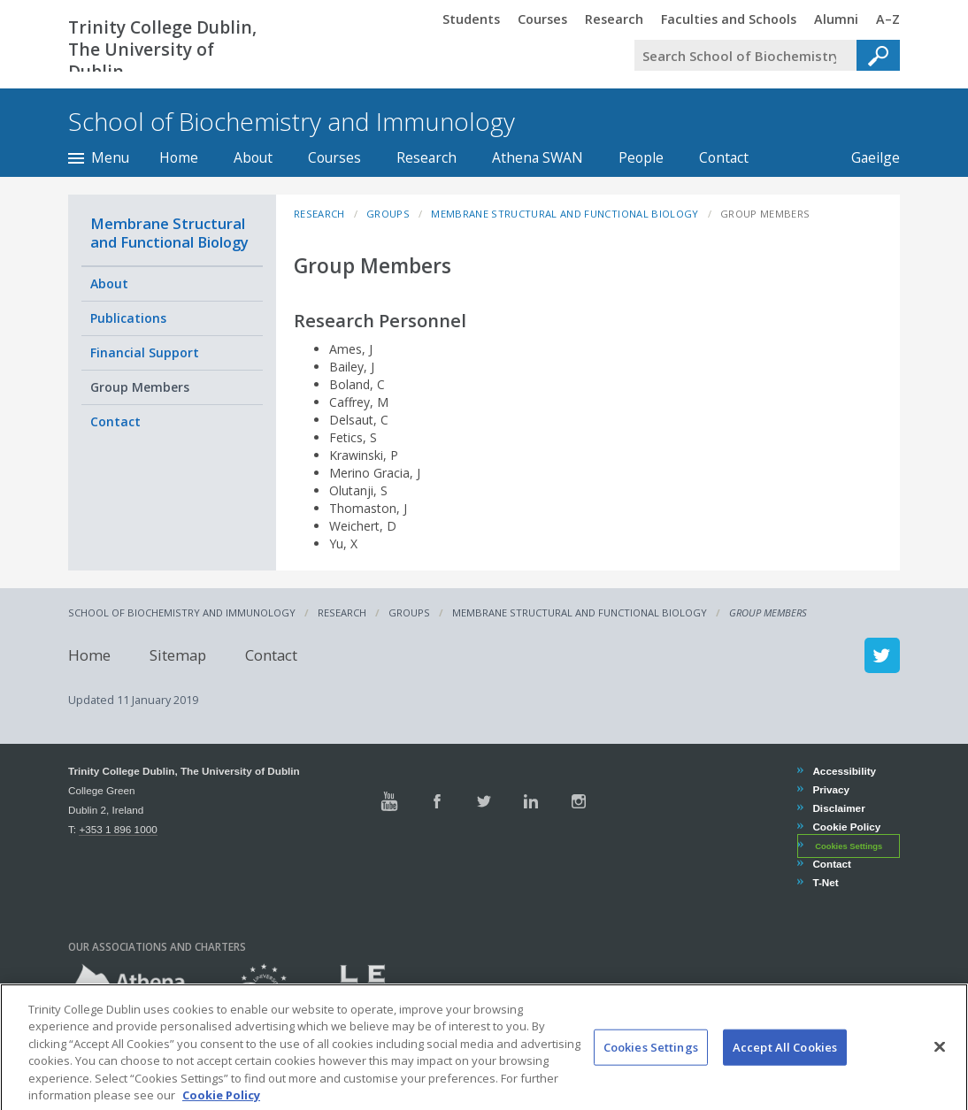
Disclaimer (837, 808)
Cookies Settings (848, 846)
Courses (334, 157)
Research (426, 157)
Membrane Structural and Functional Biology (169, 232)
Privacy (830, 789)
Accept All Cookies (785, 1070)
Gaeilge (867, 157)
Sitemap (178, 655)
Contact (724, 157)
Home (178, 157)
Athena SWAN (537, 157)
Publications (128, 318)
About (253, 157)
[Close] (939, 1070)
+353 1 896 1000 (118, 829)
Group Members (139, 387)
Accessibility (843, 771)
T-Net (824, 882)
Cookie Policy (845, 826)
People (641, 157)
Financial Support (144, 352)
